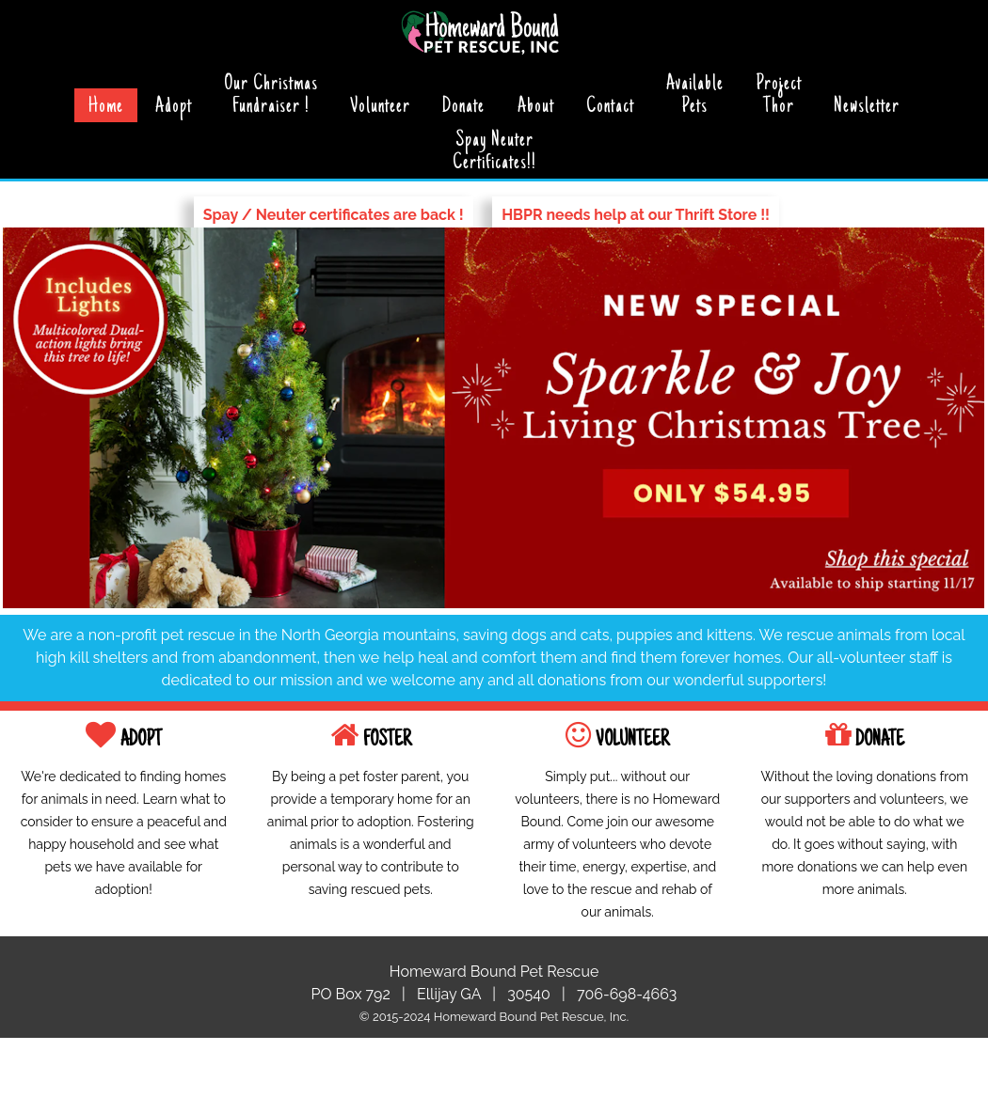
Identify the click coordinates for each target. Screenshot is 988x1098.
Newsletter (867, 107)
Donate (463, 107)
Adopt (173, 107)
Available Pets (695, 95)
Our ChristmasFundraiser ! (271, 95)
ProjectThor (779, 95)
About (536, 107)
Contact (610, 107)
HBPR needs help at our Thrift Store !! (636, 215)
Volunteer (380, 107)
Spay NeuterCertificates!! (494, 152)
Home (105, 107)
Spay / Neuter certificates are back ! (333, 215)
